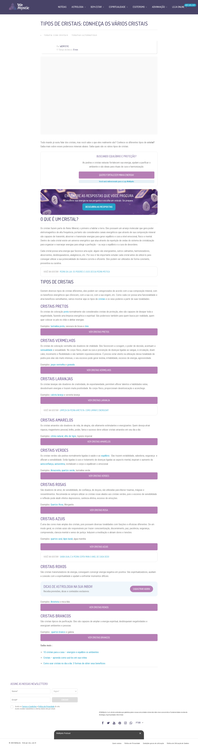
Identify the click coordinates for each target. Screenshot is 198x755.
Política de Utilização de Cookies (178, 743)
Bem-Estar (96, 6)
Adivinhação (158, 6)
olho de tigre (70, 436)
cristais (101, 299)
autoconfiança (46, 464)
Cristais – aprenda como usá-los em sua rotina (65, 657)
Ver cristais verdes (99, 475)
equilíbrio (105, 455)
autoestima (60, 464)
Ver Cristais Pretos (99, 331)
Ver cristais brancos (99, 637)
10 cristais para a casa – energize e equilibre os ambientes (71, 652)
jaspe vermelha (58, 364)
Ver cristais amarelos (99, 441)
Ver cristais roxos (99, 607)
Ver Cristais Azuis (99, 546)
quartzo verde (68, 470)
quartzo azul (56, 538)
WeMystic (64, 46)
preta (66, 311)
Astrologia (77, 6)
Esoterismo (139, 6)
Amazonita (56, 470)
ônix (87, 326)
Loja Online (178, 6)
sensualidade (46, 350)
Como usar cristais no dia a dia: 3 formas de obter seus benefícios (74, 663)
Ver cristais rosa (99, 510)
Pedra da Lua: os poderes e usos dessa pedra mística (85, 271)
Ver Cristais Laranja (99, 400)
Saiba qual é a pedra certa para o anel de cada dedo (84, 556)
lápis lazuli (68, 538)
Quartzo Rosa (57, 504)
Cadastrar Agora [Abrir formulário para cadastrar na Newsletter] (141, 589)
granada (71, 364)
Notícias (62, 6)
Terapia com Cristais (56, 35)
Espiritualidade (117, 6)
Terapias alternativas (84, 35)
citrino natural (57, 436)
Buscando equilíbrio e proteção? (116, 156)
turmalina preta (58, 326)
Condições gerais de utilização (153, 743)
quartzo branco (58, 632)
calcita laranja (57, 394)
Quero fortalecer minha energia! (116, 174)
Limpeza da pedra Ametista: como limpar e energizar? (84, 410)
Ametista (55, 601)
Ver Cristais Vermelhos (99, 370)
